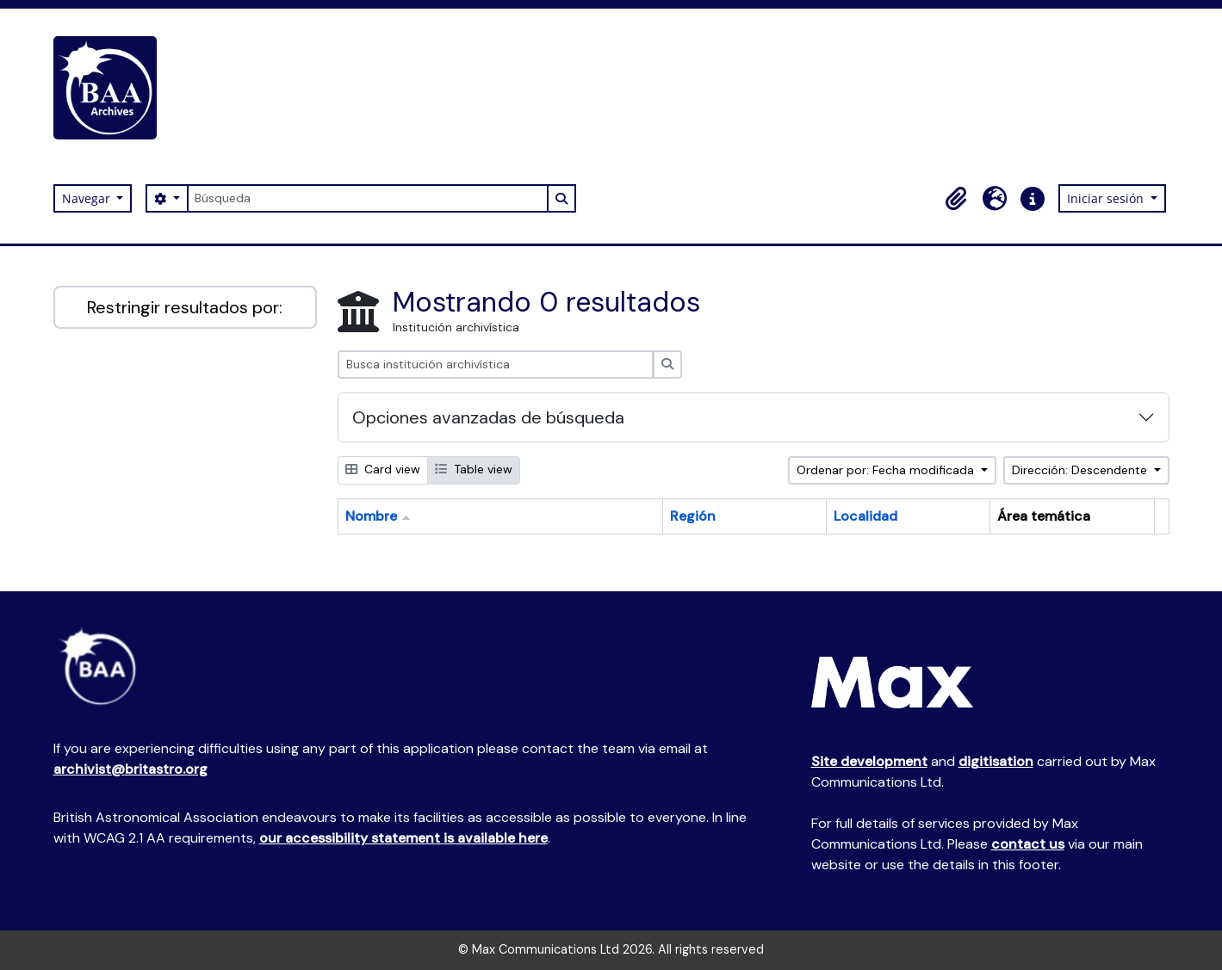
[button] (957, 199)
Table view (473, 469)
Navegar (88, 198)
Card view (382, 469)
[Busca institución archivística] (496, 364)
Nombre (371, 516)
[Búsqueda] (368, 198)
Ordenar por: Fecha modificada (887, 470)
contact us (1027, 844)
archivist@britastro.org (130, 769)
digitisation (995, 761)
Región (693, 516)
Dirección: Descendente (1081, 470)
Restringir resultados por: (184, 307)
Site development (869, 761)
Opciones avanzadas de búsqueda (488, 417)
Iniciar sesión (1107, 198)
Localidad (865, 516)
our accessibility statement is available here (403, 838)
